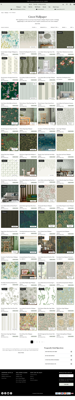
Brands (44, 11)
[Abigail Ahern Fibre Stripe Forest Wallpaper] (10, 223)
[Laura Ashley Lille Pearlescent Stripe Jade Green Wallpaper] (65, 95)
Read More (37, 27)
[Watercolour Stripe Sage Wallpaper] (10, 325)
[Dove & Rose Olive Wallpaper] (28, 325)
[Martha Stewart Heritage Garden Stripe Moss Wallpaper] (10, 69)
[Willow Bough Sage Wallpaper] (28, 120)
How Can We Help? (36, 376)
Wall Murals (37, 11)
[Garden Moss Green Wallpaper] (10, 146)
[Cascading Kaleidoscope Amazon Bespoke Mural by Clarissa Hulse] (28, 223)
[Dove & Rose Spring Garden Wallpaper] (65, 274)
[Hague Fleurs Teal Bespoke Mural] (65, 69)
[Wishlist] (63, 6)
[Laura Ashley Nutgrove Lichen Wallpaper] (65, 197)
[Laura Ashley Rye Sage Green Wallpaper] (65, 172)
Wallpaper (18, 11)
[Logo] (37, 6)
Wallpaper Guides (21, 376)
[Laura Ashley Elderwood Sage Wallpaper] (47, 69)
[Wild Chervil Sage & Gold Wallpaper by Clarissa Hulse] (28, 146)
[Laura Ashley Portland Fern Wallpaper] (28, 300)
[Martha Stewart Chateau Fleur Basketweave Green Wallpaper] (10, 172)
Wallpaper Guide (19, 380)
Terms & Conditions (34, 384)
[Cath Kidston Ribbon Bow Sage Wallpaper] (47, 300)
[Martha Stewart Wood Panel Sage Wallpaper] (28, 95)
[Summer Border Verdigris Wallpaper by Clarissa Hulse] (10, 43)
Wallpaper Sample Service (6, 380)
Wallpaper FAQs (19, 378)
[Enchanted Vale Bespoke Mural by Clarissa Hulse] (28, 43)
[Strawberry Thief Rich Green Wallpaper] (10, 249)
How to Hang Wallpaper (20, 382)
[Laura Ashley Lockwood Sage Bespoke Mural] (47, 172)
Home (2, 16)
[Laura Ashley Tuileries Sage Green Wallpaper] (47, 43)
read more (21, 356)
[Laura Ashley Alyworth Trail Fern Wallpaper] (47, 249)
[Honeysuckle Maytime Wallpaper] (47, 197)
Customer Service (33, 378)
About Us (32, 382)
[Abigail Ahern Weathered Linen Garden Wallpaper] (65, 43)
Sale (49, 11)
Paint (25, 11)
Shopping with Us (7, 376)
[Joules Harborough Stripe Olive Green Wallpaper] (28, 197)
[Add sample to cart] (15, 58)
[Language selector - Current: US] (70, 6)
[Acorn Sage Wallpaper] (65, 120)
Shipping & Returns (5, 378)
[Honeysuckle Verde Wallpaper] (65, 223)
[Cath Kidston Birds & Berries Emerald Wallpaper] (10, 95)
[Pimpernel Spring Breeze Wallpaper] (65, 325)
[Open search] (5, 6)
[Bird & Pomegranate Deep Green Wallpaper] (10, 120)
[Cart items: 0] (67, 6)
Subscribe (66, 388)
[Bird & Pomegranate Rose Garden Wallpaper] (47, 325)
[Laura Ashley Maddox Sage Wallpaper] (28, 274)
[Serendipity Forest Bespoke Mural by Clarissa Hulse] (65, 249)
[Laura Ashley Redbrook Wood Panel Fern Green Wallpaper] (10, 197)
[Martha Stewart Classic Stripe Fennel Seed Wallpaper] (47, 95)
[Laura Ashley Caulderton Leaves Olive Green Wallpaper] (28, 69)
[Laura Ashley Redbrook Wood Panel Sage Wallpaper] (28, 172)
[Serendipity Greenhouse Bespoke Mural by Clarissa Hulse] (10, 274)
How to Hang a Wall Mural (21, 386)
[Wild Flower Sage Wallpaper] (65, 300)
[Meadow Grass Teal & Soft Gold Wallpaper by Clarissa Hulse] (47, 146)
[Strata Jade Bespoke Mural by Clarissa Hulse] (28, 249)
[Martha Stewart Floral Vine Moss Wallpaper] (10, 300)
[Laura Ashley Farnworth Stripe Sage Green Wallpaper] (47, 274)
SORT (72, 31)
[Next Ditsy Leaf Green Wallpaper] (65, 146)
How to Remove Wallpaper (21, 384)
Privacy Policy (4, 382)
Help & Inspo (56, 11)
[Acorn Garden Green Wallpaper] (47, 223)
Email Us (31, 380)
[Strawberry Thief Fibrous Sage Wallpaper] (47, 120)
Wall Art (30, 11)
